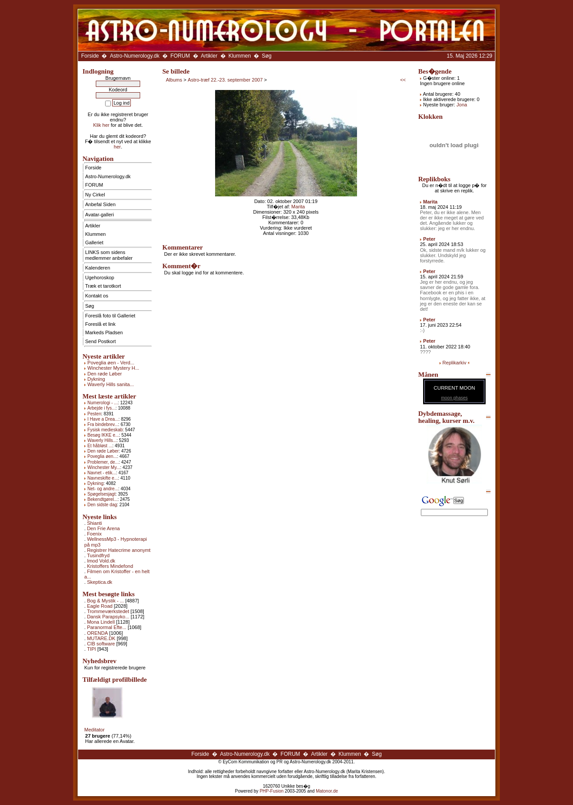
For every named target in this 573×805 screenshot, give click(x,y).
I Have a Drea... (102, 419)
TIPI (91, 649)
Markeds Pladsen (104, 332)
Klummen (239, 56)
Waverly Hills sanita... (110, 384)
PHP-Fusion (271, 791)
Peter (429, 239)
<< (403, 79)
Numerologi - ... (102, 402)
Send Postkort (100, 341)
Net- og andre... (102, 488)
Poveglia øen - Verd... (110, 362)
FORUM (180, 56)
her (117, 146)
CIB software (101, 643)
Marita (298, 206)
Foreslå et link (100, 324)
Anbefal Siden (100, 204)
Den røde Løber (104, 373)
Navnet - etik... (101, 472)
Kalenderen (97, 267)
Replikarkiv (455, 362)
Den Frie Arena (103, 528)
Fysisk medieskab (104, 429)
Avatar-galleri (99, 214)
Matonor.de (327, 791)
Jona (461, 104)
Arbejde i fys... (101, 408)
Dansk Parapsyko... (108, 616)
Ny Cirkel (95, 194)
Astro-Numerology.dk (135, 56)
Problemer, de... (103, 462)
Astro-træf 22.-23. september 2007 (225, 79)
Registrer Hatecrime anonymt (118, 550)
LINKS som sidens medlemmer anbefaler (109, 255)
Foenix (94, 533)
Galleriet (94, 242)
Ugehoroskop (99, 277)
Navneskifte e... (102, 478)
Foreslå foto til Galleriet (110, 315)
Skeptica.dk (99, 582)
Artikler (209, 56)
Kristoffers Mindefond (110, 566)
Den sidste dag (102, 504)
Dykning (96, 379)
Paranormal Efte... (106, 627)
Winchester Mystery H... (113, 368)
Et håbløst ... (99, 445)
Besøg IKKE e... (103, 435)
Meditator (94, 729)
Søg (266, 56)
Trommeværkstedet (108, 611)
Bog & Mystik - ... (105, 600)
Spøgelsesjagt (101, 494)
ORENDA (97, 633)
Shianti (94, 523)
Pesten (94, 413)
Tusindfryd (98, 555)
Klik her (101, 125)
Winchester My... (103, 467)
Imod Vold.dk (101, 560)
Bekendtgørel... (102, 499)
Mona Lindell (100, 622)
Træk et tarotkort (103, 286)
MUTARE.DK (101, 638)
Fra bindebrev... (102, 424)
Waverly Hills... (102, 440)
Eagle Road (100, 606)
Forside (90, 56)
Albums (174, 79)
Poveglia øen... (102, 456)
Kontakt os (96, 295)
